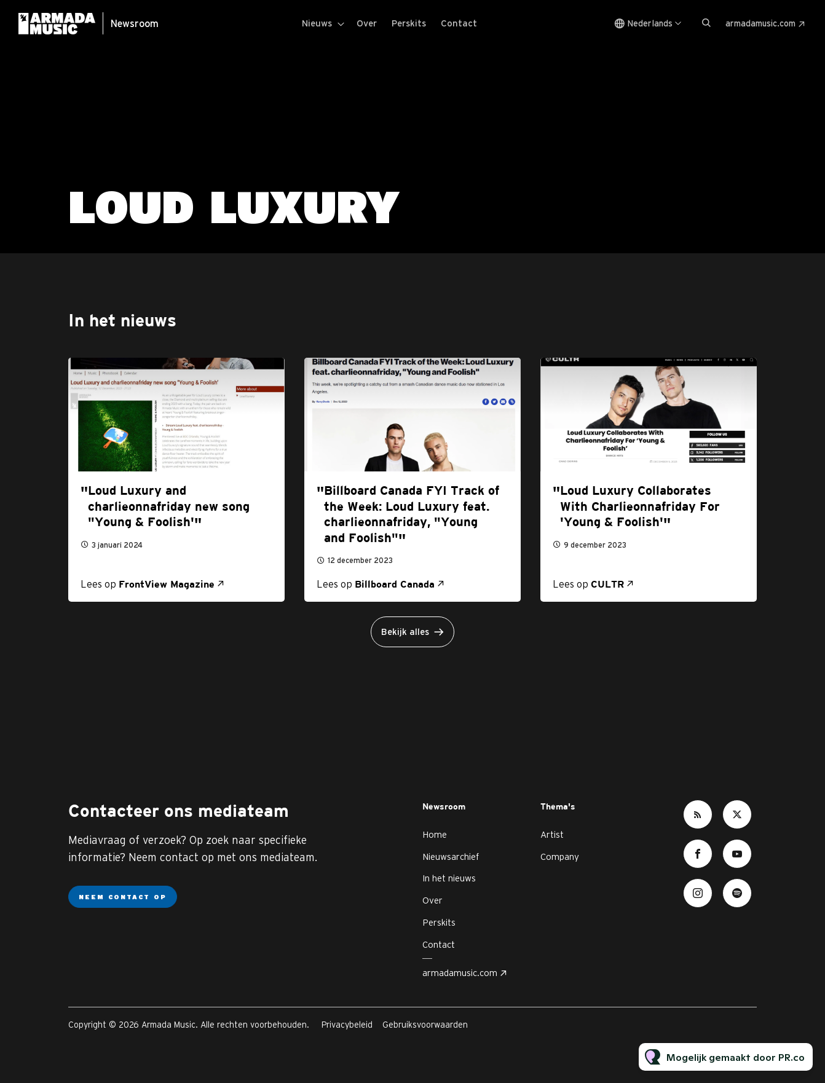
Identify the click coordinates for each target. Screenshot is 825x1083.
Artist (552, 834)
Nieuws (317, 23)
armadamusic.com (760, 23)
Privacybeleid (347, 1025)
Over (367, 23)
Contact (459, 23)
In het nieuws (449, 878)
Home (434, 834)
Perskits (409, 23)
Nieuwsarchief (450, 856)
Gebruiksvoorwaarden (425, 1025)
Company (559, 856)
